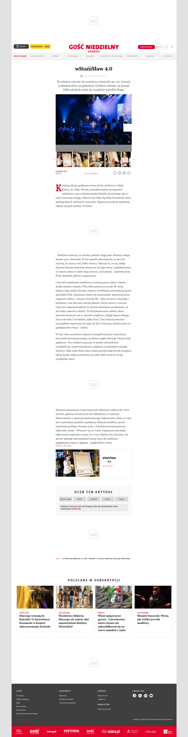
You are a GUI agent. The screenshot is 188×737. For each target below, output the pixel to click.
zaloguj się (162, 47)
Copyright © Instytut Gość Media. (143, 719)
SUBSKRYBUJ (146, 47)
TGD (119, 558)
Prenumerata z (40, 46)
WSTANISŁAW (125, 558)
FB (120, 172)
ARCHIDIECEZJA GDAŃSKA (71, 558)
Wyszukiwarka (172, 46)
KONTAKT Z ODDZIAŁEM (111, 56)
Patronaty (132, 56)
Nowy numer (20, 56)
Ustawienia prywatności (67, 703)
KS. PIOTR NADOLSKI (88, 558)
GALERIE (90, 56)
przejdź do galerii (93, 76)
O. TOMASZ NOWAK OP (104, 558)
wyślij (129, 172)
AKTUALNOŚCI (37, 56)
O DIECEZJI (168, 56)
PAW (115, 558)
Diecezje (150, 56)
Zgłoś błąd (22, 719)
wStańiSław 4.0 (109, 459)
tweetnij (124, 172)
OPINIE (55, 56)
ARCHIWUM (73, 56)
